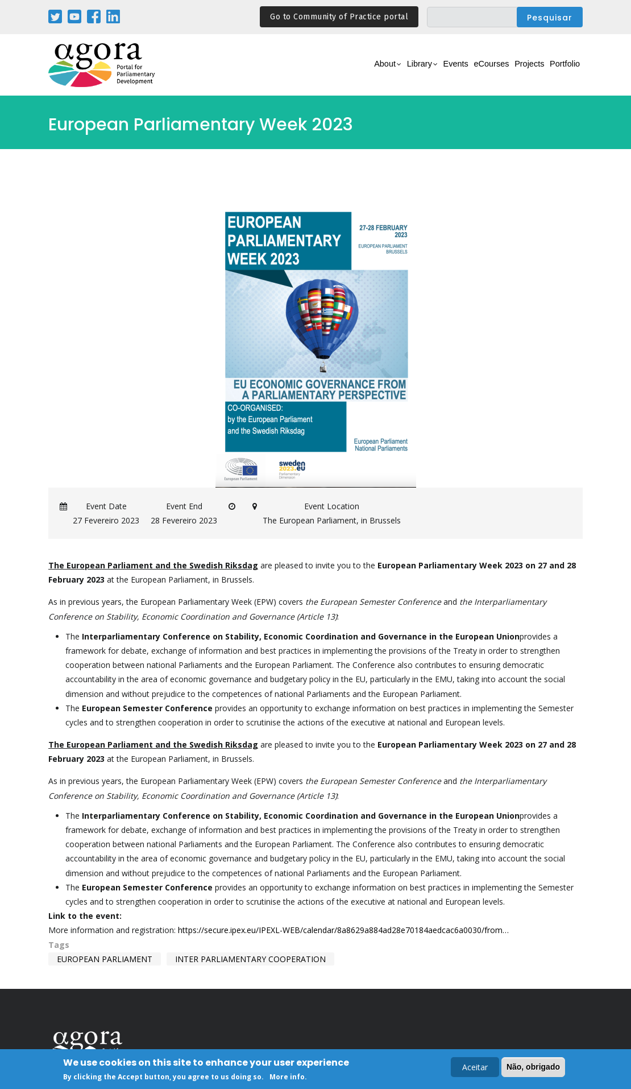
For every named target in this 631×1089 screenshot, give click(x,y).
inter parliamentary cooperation (250, 959)
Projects (512, 71)
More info (287, 1078)
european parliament (104, 959)
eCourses (463, 71)
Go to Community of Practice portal (339, 17)
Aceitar (475, 1068)
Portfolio (559, 71)
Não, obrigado (533, 1067)
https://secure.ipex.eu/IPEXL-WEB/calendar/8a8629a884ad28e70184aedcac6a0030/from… (343, 930)
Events (417, 71)
